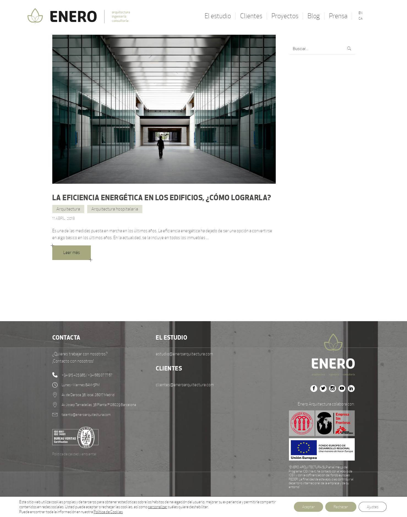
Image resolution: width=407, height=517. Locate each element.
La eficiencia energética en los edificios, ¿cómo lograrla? (161, 197)
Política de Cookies (108, 511)
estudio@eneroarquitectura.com (184, 353)
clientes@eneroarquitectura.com (185, 384)
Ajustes (372, 506)
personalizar (157, 506)
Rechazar (341, 506)
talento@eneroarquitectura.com (86, 414)
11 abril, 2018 (63, 218)
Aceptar (308, 506)
